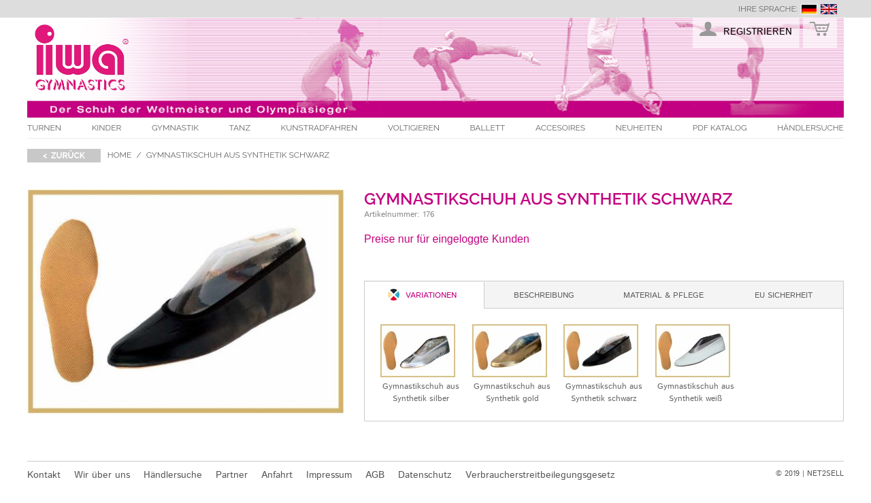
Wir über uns (102, 475)
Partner (232, 475)
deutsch (809, 9)
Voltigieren (414, 128)
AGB (374, 475)
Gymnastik (175, 128)
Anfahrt (277, 475)
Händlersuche (810, 128)
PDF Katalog (720, 128)
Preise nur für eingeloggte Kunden (446, 239)
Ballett (488, 128)
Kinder (107, 128)
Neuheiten (639, 128)
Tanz (239, 128)
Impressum (329, 475)
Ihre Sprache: (768, 9)
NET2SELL (825, 473)
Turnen (44, 128)
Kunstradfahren (319, 128)
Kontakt (44, 475)
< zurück (64, 155)
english (829, 9)
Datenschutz (425, 475)
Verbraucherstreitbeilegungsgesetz (540, 475)
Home (120, 155)
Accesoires (560, 128)
